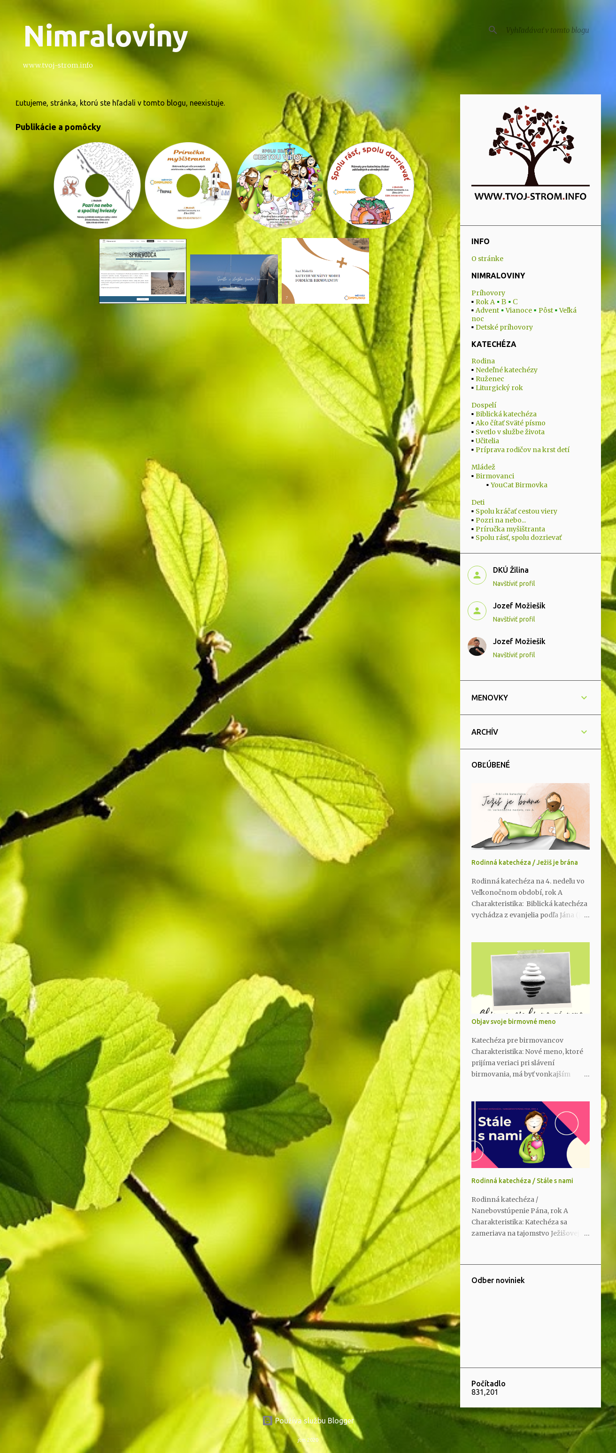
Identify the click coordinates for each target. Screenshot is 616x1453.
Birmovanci (495, 476)
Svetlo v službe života (510, 432)
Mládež (483, 467)
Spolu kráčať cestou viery (516, 511)
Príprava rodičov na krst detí (523, 450)
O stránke (487, 258)
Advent (487, 310)
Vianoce (519, 310)
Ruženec (490, 379)
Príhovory (488, 293)
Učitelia (487, 441)
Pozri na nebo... (501, 520)
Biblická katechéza (506, 414)
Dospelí (483, 405)
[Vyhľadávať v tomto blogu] (551, 30)
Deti (478, 502)
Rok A (485, 302)
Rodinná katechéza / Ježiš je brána (524, 862)
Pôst (546, 310)
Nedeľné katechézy (507, 370)
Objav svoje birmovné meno (513, 1021)
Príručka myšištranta (510, 529)
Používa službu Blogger (308, 1420)
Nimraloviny (105, 35)
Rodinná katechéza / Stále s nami (522, 1180)
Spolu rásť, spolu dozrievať (519, 537)
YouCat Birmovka (519, 485)
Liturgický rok (499, 388)
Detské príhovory (504, 327)
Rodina (483, 361)
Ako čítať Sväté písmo (511, 423)
